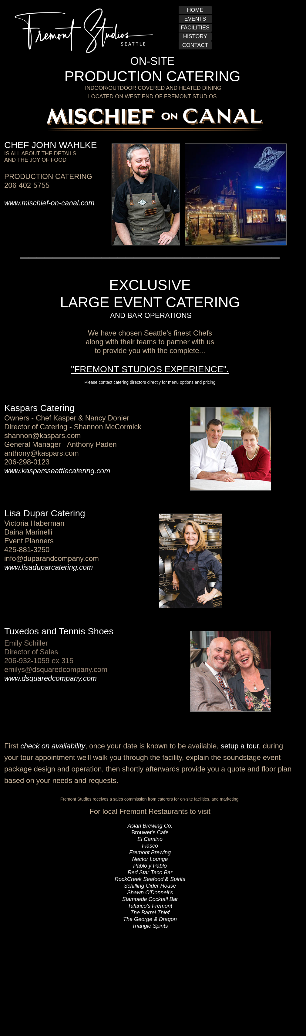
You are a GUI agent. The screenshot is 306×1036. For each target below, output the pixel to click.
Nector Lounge (150, 859)
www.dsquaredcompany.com (50, 678)
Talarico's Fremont (150, 906)
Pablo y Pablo (150, 866)
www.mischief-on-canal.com (49, 203)
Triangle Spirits (150, 926)
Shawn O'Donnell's (150, 892)
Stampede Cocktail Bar (150, 899)
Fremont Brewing (150, 852)
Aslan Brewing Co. (149, 826)
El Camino (150, 839)
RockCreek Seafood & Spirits (150, 879)
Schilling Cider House (150, 886)
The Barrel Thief (150, 912)
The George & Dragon (150, 919)
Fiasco (150, 846)
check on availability (52, 746)
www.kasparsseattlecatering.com (57, 471)
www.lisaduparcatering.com (48, 567)
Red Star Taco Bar (150, 872)
